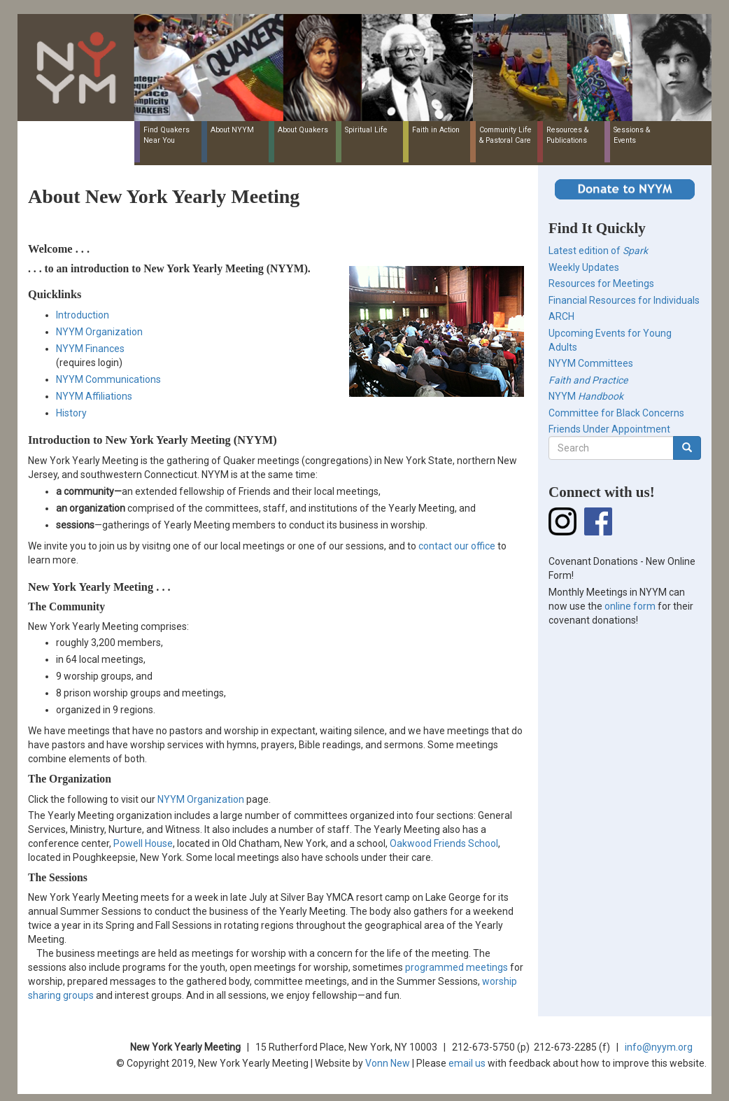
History (71, 413)
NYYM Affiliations (94, 396)
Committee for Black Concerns (616, 413)
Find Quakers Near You (166, 135)
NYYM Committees (590, 363)
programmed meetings (456, 967)
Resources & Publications (567, 135)
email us (467, 1063)
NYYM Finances (90, 348)
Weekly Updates (583, 267)
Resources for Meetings (601, 283)
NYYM (585, 396)
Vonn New (387, 1063)
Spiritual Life (366, 129)
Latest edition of (598, 250)
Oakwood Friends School (444, 843)
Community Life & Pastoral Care (505, 135)
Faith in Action (436, 129)
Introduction (82, 315)
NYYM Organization (99, 331)
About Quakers (303, 129)
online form (630, 606)
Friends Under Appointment (609, 429)
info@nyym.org (659, 1047)
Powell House (143, 843)
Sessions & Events (632, 135)
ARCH (561, 316)
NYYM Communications (108, 379)
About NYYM (232, 129)
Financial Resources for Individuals (624, 300)
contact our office (456, 546)
